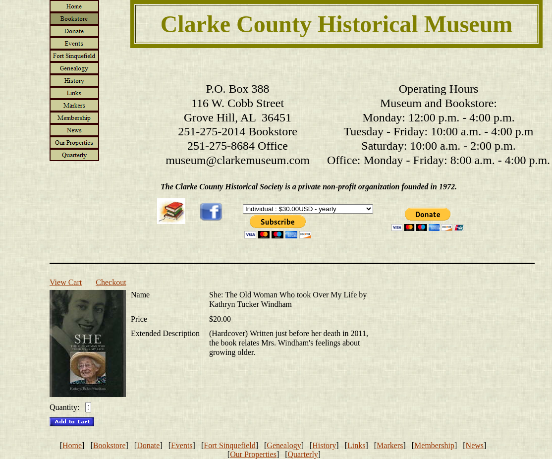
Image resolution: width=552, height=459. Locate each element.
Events (182, 445)
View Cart (66, 282)
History (324, 445)
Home (72, 445)
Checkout (111, 282)
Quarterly (303, 454)
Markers (390, 445)
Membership (434, 445)
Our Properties (253, 454)
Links (356, 445)
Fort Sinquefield (229, 445)
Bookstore (109, 445)
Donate (148, 445)
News (475, 445)
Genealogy (284, 445)
